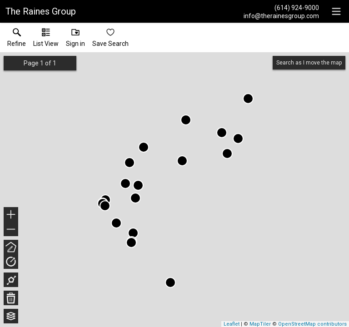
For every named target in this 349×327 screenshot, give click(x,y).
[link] (17, 39)
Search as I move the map (309, 62)
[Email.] (281, 15)
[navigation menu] (336, 11)
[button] (45, 39)
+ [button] (11, 215)
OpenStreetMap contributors (312, 324)
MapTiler (260, 324)
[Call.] (281, 7)
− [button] (11, 229)
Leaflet (231, 324)
